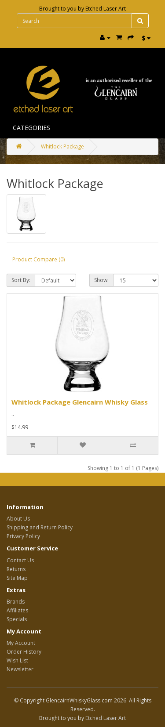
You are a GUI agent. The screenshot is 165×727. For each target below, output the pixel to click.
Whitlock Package (62, 146)
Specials (17, 619)
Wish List (17, 660)
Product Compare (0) (38, 259)
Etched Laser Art (105, 8)
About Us (18, 518)
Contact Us (20, 560)
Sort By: (20, 280)
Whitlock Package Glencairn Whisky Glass (79, 402)
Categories (31, 127)
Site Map (17, 578)
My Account (21, 643)
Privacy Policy (23, 536)
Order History (24, 651)
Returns (16, 569)
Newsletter (20, 669)
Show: (101, 280)
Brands (16, 601)
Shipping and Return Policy (40, 527)
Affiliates (17, 610)
